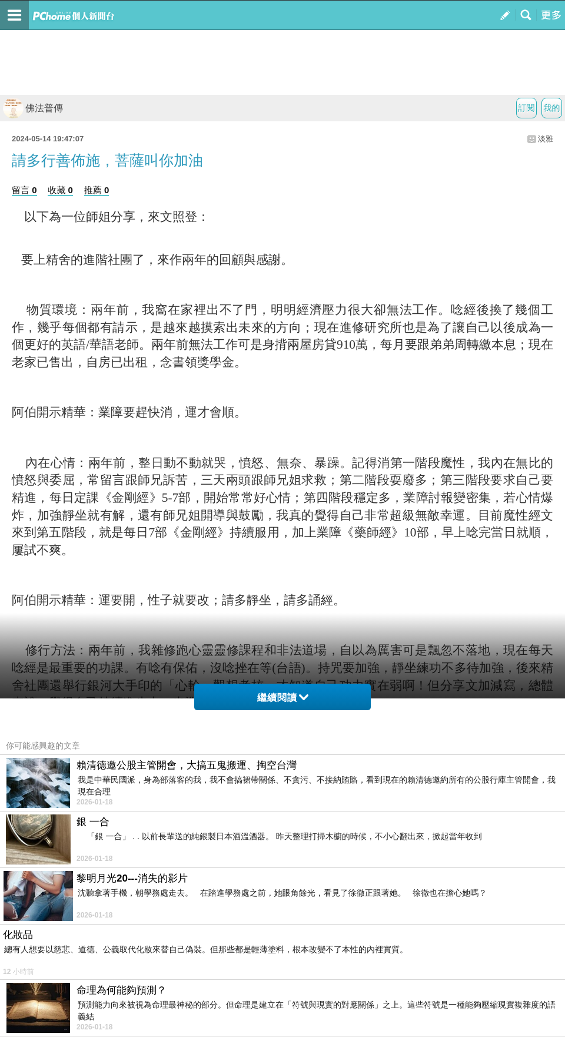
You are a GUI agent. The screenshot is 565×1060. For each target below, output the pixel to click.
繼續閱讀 (282, 697)
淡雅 (545, 138)
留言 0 (24, 190)
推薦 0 (96, 190)
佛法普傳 (33, 108)
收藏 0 (60, 190)
